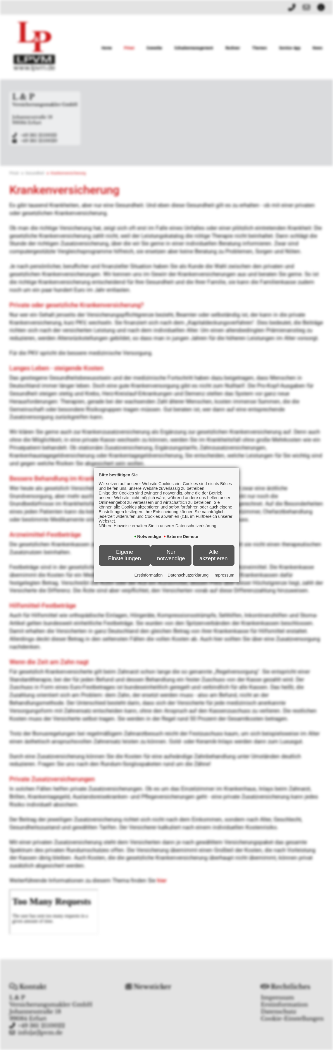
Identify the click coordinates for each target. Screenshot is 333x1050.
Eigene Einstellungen (124, 555)
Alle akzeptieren (213, 555)
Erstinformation (148, 575)
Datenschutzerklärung (188, 575)
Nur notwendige (171, 555)
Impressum (223, 575)
